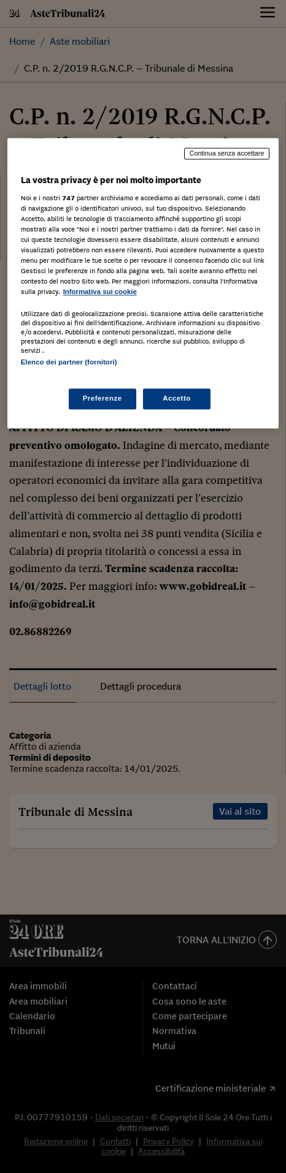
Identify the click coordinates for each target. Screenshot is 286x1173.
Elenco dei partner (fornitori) (69, 362)
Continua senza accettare (227, 153)
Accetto (177, 398)
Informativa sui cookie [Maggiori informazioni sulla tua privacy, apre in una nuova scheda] (100, 292)
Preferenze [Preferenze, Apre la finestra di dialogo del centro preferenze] (102, 398)
